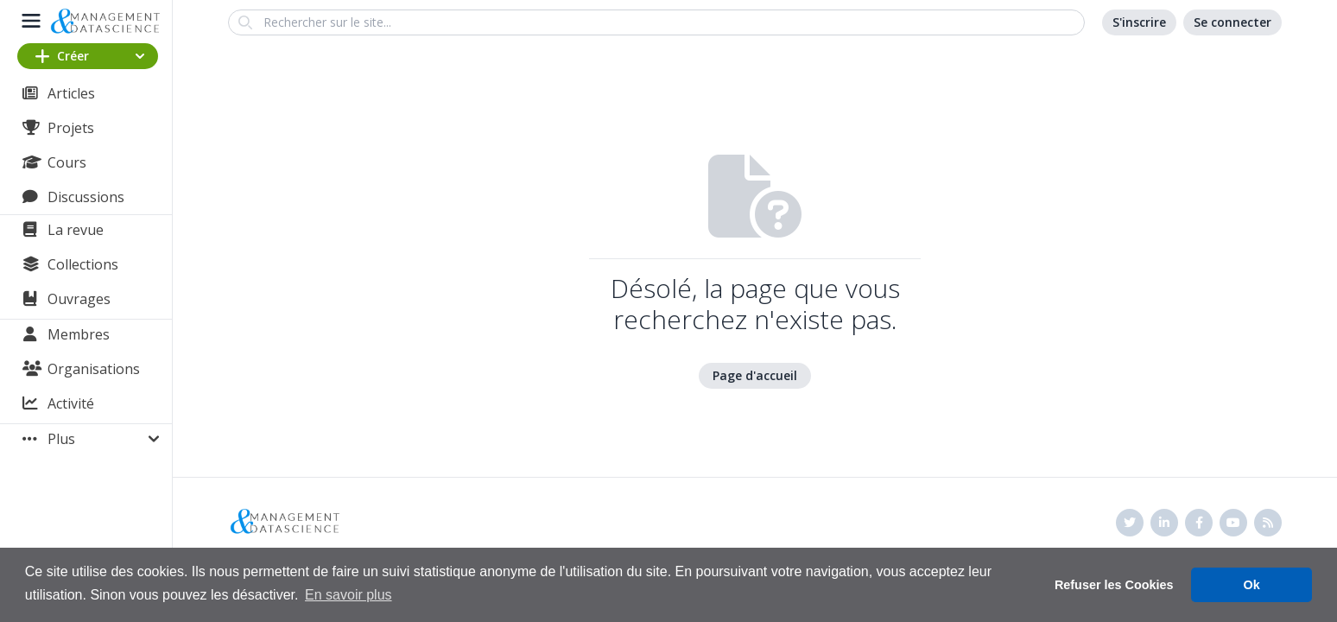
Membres (79, 334)
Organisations (94, 368)
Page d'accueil (755, 375)
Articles (71, 93)
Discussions (86, 196)
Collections (83, 264)
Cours (67, 162)
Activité (71, 403)
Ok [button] (1252, 585)
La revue (76, 229)
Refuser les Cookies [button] (1114, 585)
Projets (71, 127)
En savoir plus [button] (348, 594)
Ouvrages (79, 298)
